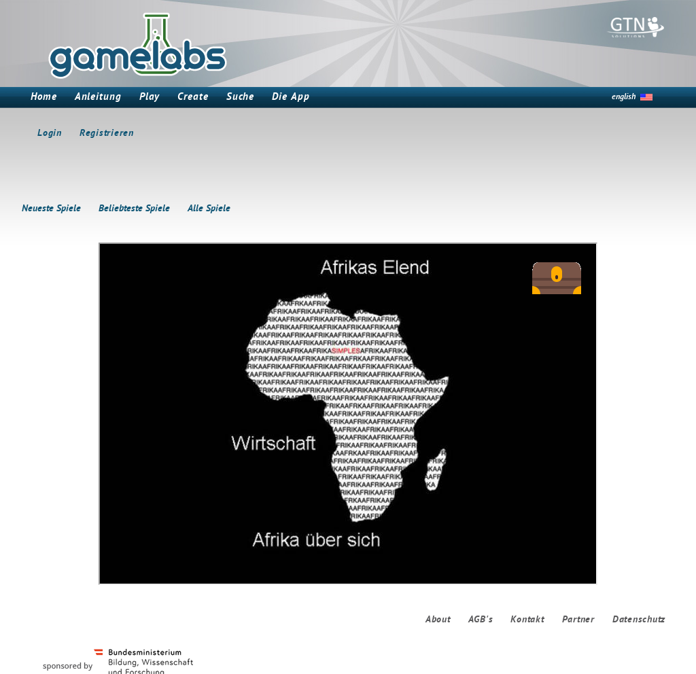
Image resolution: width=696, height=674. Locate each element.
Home (44, 97)
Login (49, 133)
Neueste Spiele (51, 208)
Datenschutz (638, 620)
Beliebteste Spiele (134, 208)
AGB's (480, 620)
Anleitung (98, 97)
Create (192, 97)
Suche (240, 97)
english (624, 97)
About (438, 620)
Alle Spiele (209, 208)
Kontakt (527, 620)
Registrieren (107, 133)
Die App (290, 97)
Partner (578, 620)
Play (149, 97)
